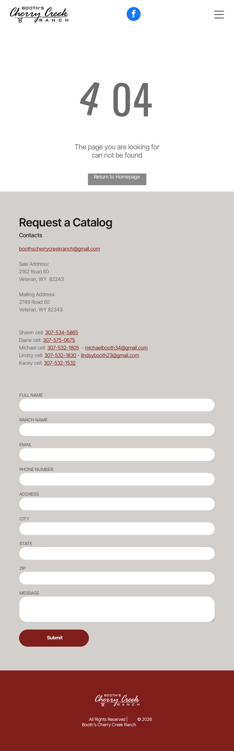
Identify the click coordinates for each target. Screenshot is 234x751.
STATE (25, 543)
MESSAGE (29, 593)
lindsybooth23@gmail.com (110, 355)
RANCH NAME (33, 419)
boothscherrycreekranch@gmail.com (59, 248)
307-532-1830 (60, 355)
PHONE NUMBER (36, 469)
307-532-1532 (60, 363)
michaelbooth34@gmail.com (116, 347)
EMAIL (25, 444)
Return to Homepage (117, 176)
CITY (24, 518)
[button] (219, 14)
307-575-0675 (59, 340)
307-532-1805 (63, 347)
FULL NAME (31, 395)
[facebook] (134, 15)
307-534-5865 (61, 332)
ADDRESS (29, 494)
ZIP (22, 568)
